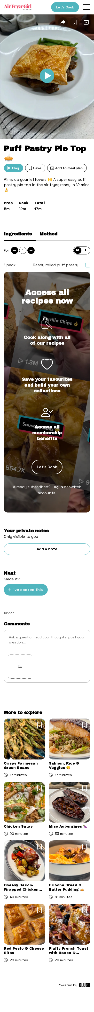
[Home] (17, 7)
